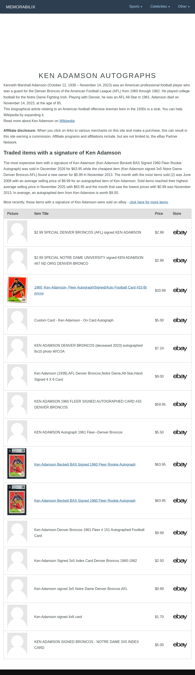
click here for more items (148, 202)
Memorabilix (20, 7)
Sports (134, 6)
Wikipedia (67, 121)
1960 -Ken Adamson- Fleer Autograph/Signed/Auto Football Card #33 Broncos (90, 290)
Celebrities (158, 6)
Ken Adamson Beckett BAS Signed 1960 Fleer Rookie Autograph (85, 464)
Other (182, 6)
